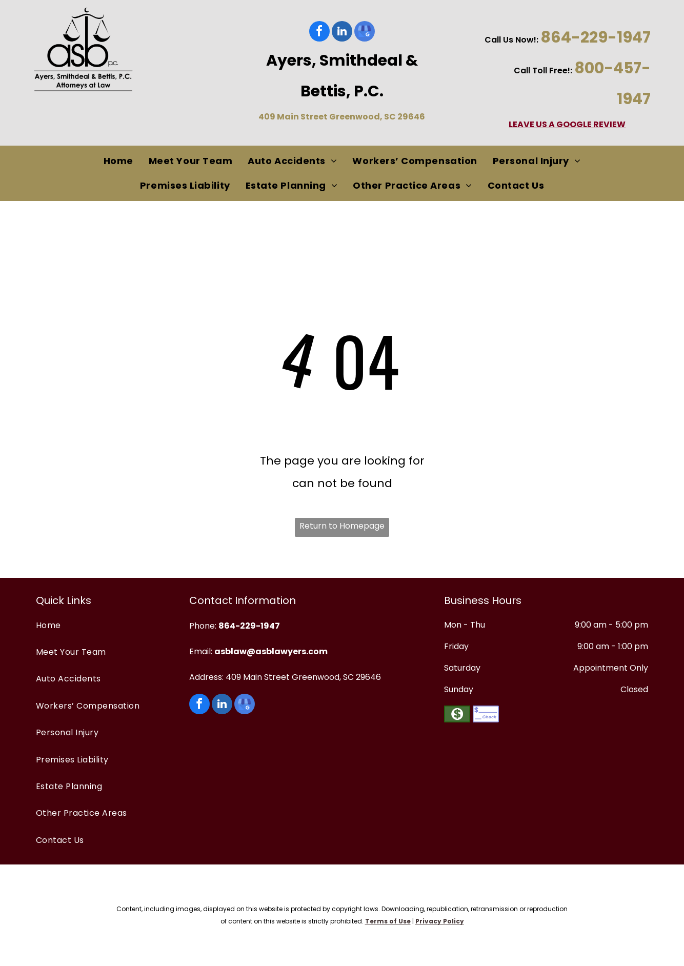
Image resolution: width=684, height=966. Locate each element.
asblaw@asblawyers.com (271, 651)
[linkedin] (342, 32)
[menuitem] (118, 161)
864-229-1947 (595, 37)
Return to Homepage (342, 526)
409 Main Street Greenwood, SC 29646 (341, 117)
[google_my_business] (364, 32)
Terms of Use (388, 921)
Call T (525, 70)
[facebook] (319, 32)
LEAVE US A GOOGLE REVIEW (567, 124)
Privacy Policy (439, 921)
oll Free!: (554, 70)
